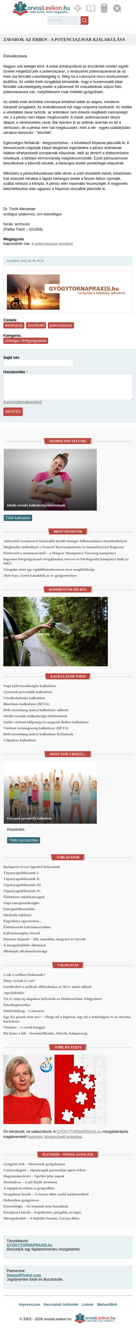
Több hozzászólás (23, 840)
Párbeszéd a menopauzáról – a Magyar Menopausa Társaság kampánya (59, 553)
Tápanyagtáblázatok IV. (22, 891)
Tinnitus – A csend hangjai (24, 1027)
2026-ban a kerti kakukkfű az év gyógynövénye (40, 575)
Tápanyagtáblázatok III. (22, 885)
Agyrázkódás (13, 993)
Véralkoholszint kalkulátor (24, 698)
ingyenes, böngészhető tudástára (55, 1137)
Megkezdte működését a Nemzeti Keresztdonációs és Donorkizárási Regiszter (63, 547)
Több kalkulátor (17, 518)
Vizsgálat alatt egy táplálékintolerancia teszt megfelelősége (49, 569)
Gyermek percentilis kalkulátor (28, 692)
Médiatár (118, 8)
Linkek (88, 1304)
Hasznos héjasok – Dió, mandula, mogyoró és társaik (44, 939)
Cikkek (91, 8)
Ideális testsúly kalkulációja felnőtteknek (36, 505)
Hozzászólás (14, 372)
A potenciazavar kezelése (52, 244)
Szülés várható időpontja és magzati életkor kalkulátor (46, 722)
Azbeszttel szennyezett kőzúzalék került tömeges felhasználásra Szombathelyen (65, 541)
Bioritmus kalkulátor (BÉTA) (26, 704)
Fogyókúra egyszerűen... (22, 921)
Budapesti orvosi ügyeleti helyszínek (31, 867)
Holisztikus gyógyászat (21, 1200)
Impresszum (29, 1304)
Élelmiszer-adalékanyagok (24, 897)
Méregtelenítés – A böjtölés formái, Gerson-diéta (41, 1218)
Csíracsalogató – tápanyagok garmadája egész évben (44, 1170)
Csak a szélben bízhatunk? (24, 975)
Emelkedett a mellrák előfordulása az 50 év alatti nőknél (47, 987)
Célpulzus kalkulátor (19, 740)
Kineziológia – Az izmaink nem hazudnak (35, 1206)
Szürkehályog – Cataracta (23, 1011)
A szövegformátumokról (22, 402)
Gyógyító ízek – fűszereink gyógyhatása (34, 1164)
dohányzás (14, 325)
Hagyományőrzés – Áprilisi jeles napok (33, 1176)
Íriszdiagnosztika (16, 1005)
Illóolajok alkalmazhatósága (25, 951)
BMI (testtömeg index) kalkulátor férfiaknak (38, 734)
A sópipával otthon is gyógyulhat (28, 1188)
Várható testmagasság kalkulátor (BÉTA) (35, 728)
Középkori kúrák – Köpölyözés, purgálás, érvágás (42, 1212)
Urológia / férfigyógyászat (26, 341)
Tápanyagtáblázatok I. (21, 873)
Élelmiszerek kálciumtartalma (27, 927)
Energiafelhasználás (19, 909)
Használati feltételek (60, 1304)
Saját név (11, 357)
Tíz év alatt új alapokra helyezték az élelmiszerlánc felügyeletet (52, 999)
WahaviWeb (107, 1304)
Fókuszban (78, 8)
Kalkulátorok (104, 8)
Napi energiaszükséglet (21, 903)
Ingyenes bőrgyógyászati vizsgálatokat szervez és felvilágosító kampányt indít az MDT (66, 561)
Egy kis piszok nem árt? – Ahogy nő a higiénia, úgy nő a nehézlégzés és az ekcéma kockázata (67, 1019)
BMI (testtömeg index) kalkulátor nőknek (35, 710)
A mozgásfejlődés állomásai (24, 945)
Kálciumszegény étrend (21, 933)
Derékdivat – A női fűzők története (30, 1182)
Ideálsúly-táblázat (17, 915)
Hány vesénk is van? (19, 981)
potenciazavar (60, 325)
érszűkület (36, 325)
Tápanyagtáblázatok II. (21, 879)
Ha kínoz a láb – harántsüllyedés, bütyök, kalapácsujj (45, 1033)
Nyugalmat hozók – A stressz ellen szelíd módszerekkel (45, 1194)
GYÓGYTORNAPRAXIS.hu (79, 1131)
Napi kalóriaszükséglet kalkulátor (29, 686)
